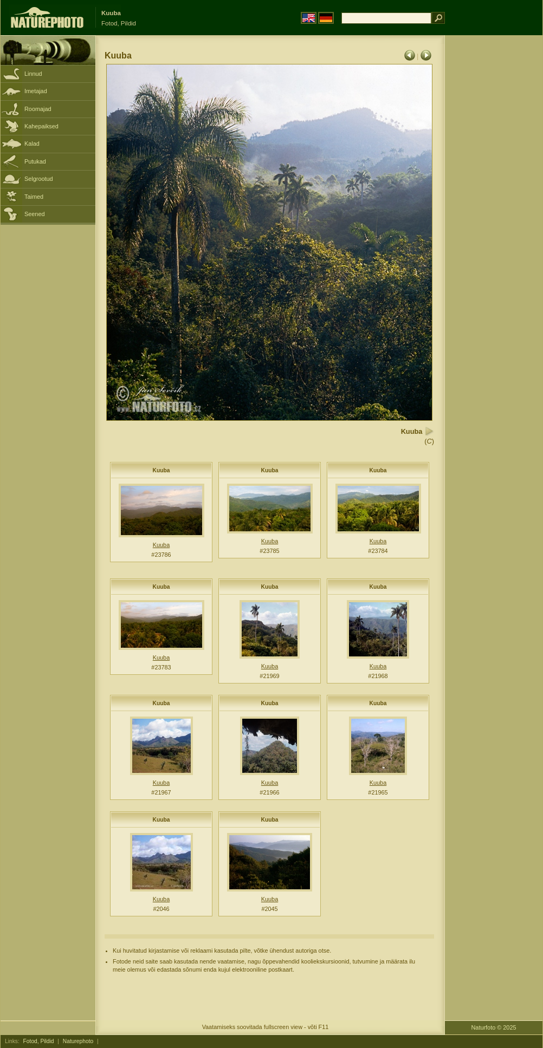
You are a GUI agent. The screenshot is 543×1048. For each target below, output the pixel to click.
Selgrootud (38, 178)
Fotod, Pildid (38, 1041)
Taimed (33, 196)
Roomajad (37, 109)
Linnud (33, 73)
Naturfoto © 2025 (493, 1027)
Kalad (32, 143)
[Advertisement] (493, 208)
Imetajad (35, 91)
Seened (34, 214)
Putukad (35, 161)
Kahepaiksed (41, 126)
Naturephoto (78, 1041)
